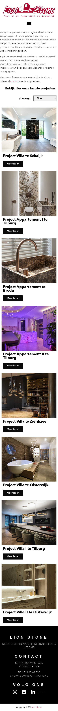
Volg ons (29, 685)
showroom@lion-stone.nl (29, 675)
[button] (29, 23)
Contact (29, 656)
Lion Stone (29, 637)
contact (14, 81)
